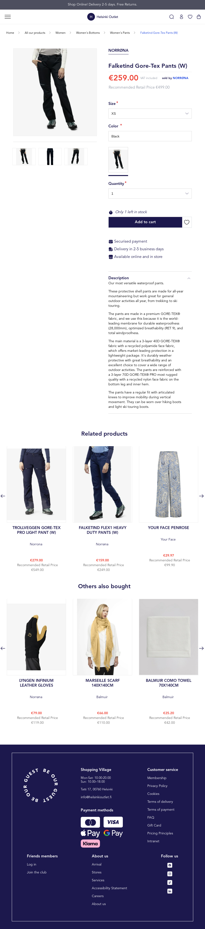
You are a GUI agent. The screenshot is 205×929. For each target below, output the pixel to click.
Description (150, 278)
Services (98, 880)
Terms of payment (160, 809)
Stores (96, 872)
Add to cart (145, 222)
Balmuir (102, 688)
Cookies (153, 794)
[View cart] (198, 16)
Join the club (37, 872)
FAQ (150, 817)
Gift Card (154, 825)
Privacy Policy (157, 786)
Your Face (168, 533)
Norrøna (102, 536)
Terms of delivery (160, 802)
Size (112, 104)
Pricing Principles (160, 833)
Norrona (36, 536)
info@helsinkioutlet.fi (96, 797)
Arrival (96, 864)
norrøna (180, 78)
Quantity (116, 184)
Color (113, 126)
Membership (157, 778)
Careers (98, 896)
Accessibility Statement (109, 888)
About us (99, 904)
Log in (31, 864)
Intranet (153, 841)
